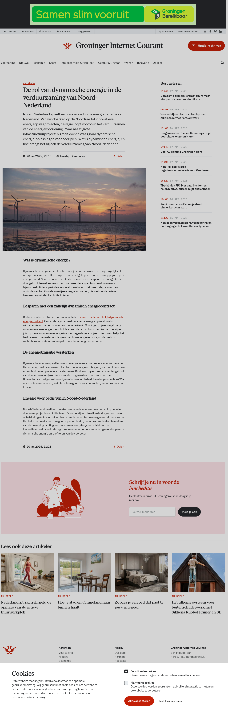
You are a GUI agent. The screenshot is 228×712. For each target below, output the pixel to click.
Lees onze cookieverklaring (28, 697)
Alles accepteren (139, 701)
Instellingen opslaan (171, 701)
